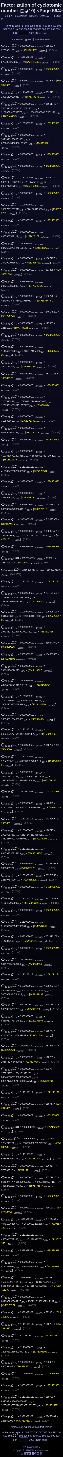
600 (44, 29)
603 (58, 29)
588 (45, 25)
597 (30, 29)
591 (59, 25)
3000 (31, 33)
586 (36, 25)
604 (15, 33)
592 (5, 29)
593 (10, 29)
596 (26, 29)
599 (39, 29)
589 (50, 25)
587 (41, 25)
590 (54, 25)
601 (48, 29)
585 (31, 25)
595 (21, 29)
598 (35, 29)
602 (53, 29)
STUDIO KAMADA (39, 16)
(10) (9, 45)
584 (27, 25)
